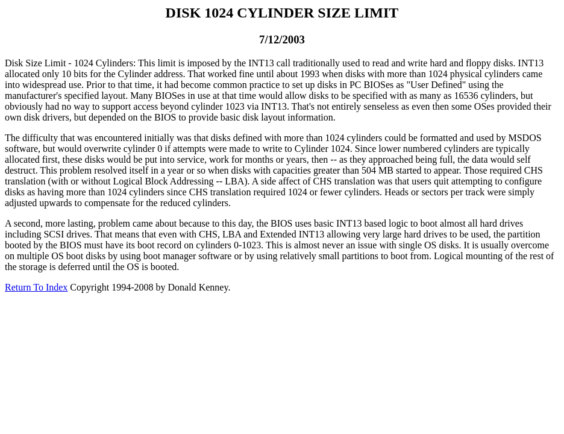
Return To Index (36, 287)
